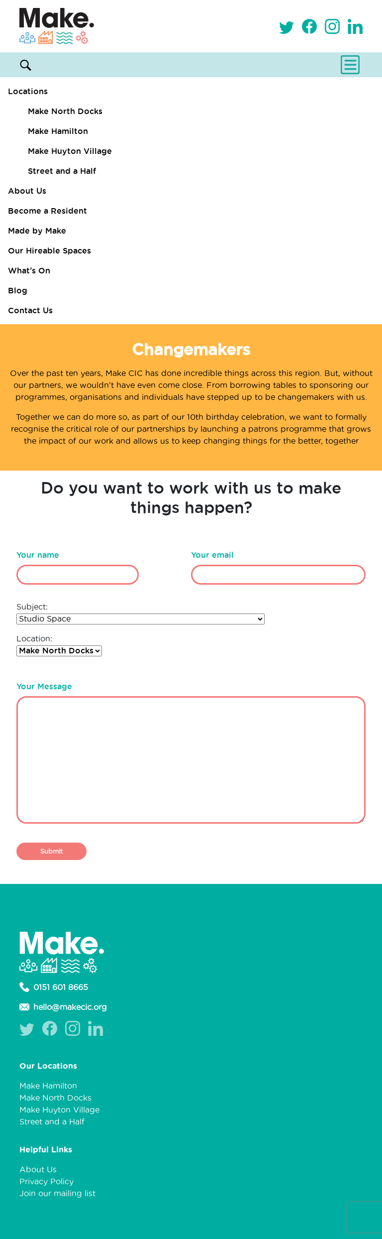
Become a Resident (47, 210)
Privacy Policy (46, 1181)
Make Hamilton (58, 130)
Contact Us (30, 310)
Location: (59, 644)
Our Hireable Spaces (49, 250)
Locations (28, 91)
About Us (27, 190)
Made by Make (37, 230)
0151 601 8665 (53, 987)
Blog (17, 290)
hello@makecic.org (63, 1007)
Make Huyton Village (70, 150)
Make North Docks (65, 111)
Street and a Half (62, 170)
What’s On (29, 270)
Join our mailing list (57, 1193)
